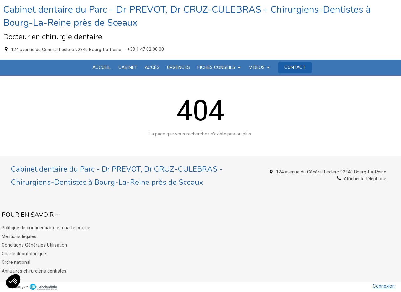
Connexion (384, 286)
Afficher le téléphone (365, 179)
